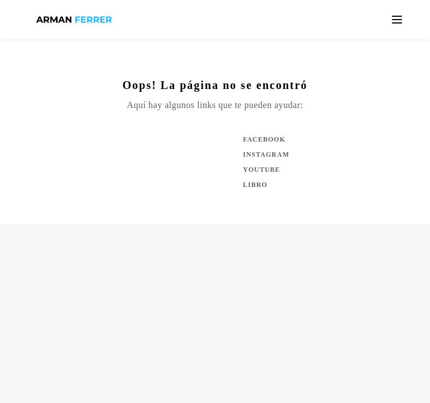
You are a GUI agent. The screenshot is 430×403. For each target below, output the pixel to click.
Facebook (264, 139)
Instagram (265, 154)
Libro (255, 185)
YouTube (261, 170)
